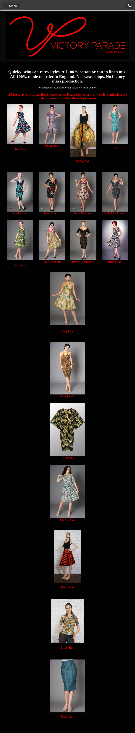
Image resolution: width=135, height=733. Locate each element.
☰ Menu (11, 6)
